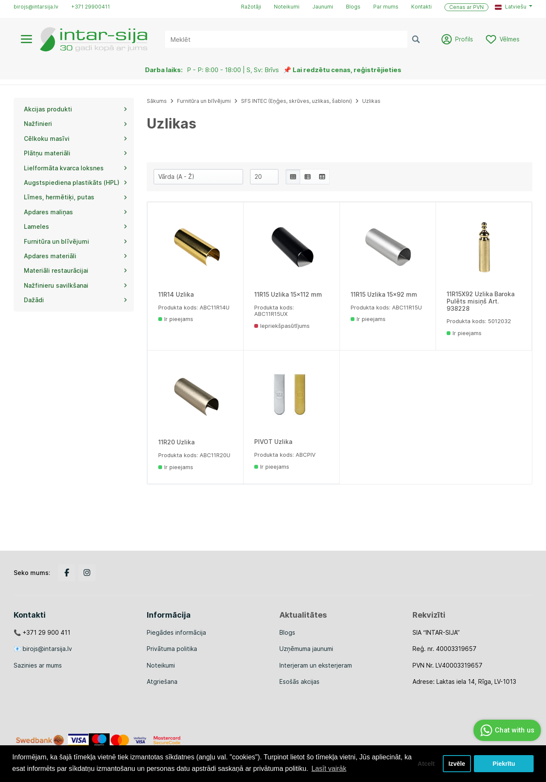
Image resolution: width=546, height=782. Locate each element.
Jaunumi (322, 6)
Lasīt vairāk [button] (328, 768)
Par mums (385, 6)
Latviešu (510, 6)
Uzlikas (371, 101)
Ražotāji (251, 6)
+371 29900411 (90, 6)
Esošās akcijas (299, 681)
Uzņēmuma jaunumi (306, 648)
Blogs (353, 6)
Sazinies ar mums (38, 665)
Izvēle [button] (456, 763)
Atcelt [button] (426, 763)
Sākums (157, 101)
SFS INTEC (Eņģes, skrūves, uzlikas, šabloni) (296, 101)
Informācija (169, 614)
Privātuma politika (172, 648)
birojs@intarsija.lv (36, 6)
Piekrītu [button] (504, 763)
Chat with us (506, 730)
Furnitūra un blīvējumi (204, 101)
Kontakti (421, 6)
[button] (513, 6)
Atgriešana (162, 681)
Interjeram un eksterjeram (315, 665)
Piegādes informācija (176, 632)
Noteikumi (286, 6)
